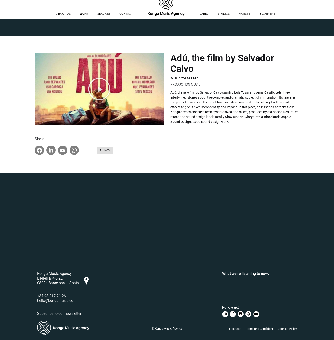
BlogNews (268, 31)
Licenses (235, 328)
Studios (223, 31)
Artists (244, 31)
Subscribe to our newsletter (59, 313)
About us (63, 31)
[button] (99, 89)
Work (84, 31)
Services (103, 31)
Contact (126, 31)
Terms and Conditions (259, 328)
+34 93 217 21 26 (51, 296)
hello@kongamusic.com (57, 300)
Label (204, 31)
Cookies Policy (287, 328)
